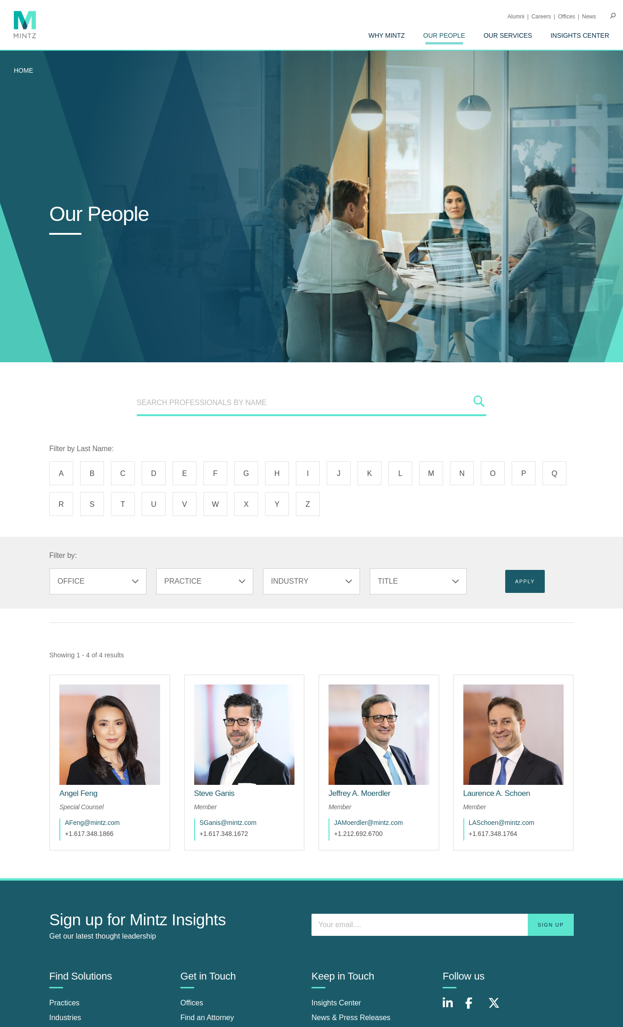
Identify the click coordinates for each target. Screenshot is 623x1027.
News (589, 16)
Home (23, 70)
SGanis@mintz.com (228, 822)
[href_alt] (109, 735)
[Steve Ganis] (214, 793)
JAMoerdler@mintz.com (368, 822)
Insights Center (579, 35)
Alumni (516, 16)
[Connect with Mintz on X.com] (497, 1008)
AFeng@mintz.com (92, 822)
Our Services (508, 35)
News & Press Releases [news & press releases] (351, 1017)
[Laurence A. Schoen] (496, 793)
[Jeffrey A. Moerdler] (359, 793)
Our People (444, 35)
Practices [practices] (64, 1003)
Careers (541, 16)
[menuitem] (387, 35)
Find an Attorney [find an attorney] (207, 1017)
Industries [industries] (65, 1017)
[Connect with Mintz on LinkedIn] (452, 1008)
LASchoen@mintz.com (502, 822)
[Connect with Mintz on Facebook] (474, 1008)
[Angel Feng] (78, 793)
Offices (566, 16)
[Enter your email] (443, 925)
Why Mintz (387, 35)
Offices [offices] (191, 1003)
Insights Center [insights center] (336, 1003)
